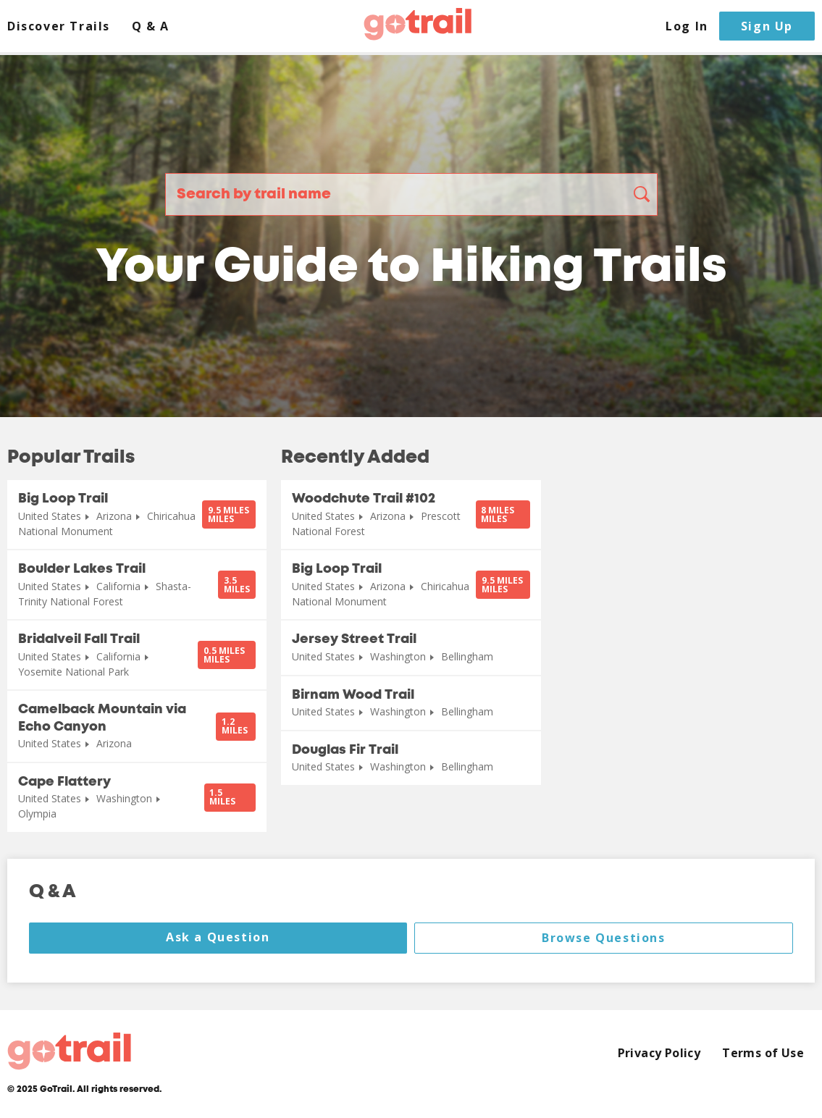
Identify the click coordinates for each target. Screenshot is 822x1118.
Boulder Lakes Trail (82, 569)
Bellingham (467, 656)
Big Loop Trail (63, 498)
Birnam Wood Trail (353, 695)
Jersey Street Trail (354, 639)
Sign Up (767, 26)
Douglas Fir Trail (345, 750)
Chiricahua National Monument (107, 523)
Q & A (150, 26)
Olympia (37, 813)
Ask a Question (217, 937)
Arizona (114, 516)
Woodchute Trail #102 (363, 498)
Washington (124, 798)
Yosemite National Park (73, 671)
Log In (687, 26)
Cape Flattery (64, 782)
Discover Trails (58, 26)
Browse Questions (604, 938)
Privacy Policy (659, 1053)
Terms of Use (763, 1053)
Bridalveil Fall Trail (79, 639)
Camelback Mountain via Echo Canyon (102, 718)
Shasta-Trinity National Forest (104, 593)
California (118, 586)
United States (49, 516)
